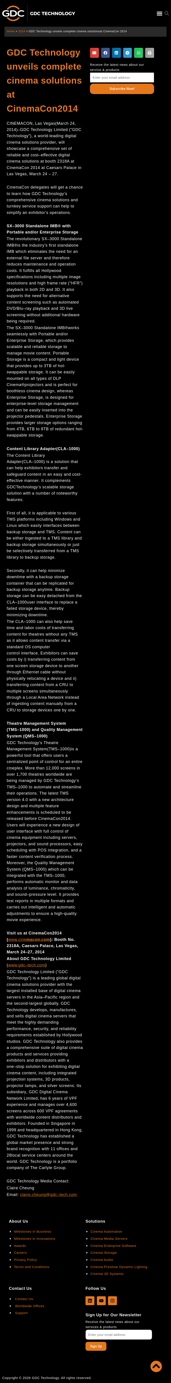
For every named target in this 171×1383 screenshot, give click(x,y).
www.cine (17, 939)
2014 (21, 31)
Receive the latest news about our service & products (117, 67)
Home (11, 31)
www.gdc (16, 965)
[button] (159, 13)
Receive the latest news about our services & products (113, 1324)
